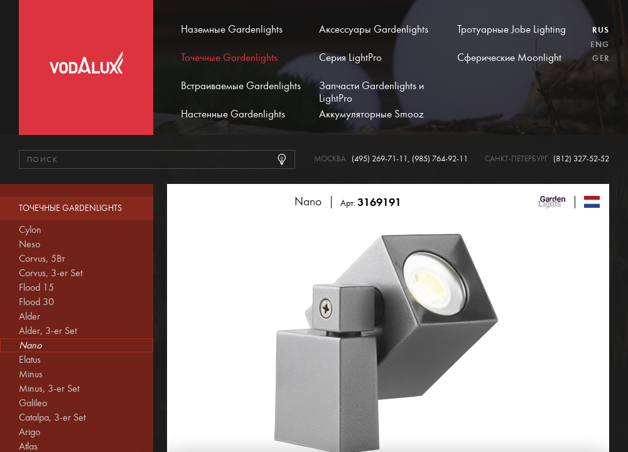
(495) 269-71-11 (380, 159)
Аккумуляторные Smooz (371, 114)
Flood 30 (36, 302)
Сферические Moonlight (509, 57)
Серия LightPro (350, 57)
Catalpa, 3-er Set (52, 417)
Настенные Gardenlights (233, 114)
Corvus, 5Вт (42, 258)
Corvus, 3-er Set (50, 273)
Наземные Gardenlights (232, 29)
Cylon (30, 229)
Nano (30, 345)
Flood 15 (36, 287)
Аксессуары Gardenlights (373, 29)
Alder (29, 316)
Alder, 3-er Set (48, 330)
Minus (31, 374)
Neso (29, 244)
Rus (600, 30)
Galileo (33, 403)
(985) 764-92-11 (440, 159)
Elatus (30, 359)
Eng (599, 44)
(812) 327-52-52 (581, 159)
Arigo (29, 432)
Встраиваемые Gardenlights (241, 86)
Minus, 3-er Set (49, 388)
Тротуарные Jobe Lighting (511, 29)
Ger (600, 58)
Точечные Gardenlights (229, 57)
